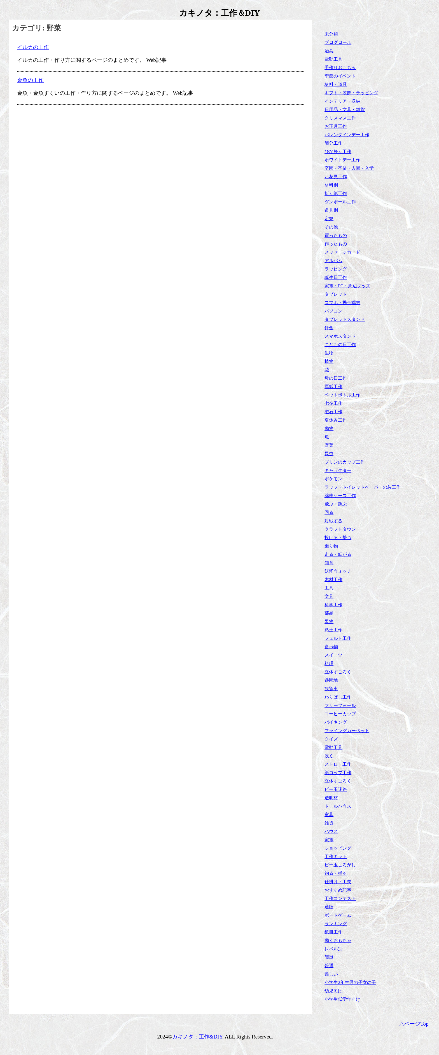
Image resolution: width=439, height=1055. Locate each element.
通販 (328, 906)
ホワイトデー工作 (342, 160)
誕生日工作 (335, 277)
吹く (328, 755)
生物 (328, 353)
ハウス (331, 831)
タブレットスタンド (344, 319)
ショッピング (337, 848)
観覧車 (331, 688)
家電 (328, 839)
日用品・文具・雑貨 (344, 109)
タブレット (335, 294)
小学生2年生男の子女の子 (350, 982)
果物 (328, 621)
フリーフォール (340, 705)
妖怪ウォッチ (337, 571)
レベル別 (333, 948)
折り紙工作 (335, 193)
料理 (328, 663)
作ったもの (335, 243)
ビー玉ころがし (340, 865)
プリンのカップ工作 (344, 462)
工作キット (335, 856)
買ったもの (335, 235)
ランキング (335, 923)
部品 (328, 613)
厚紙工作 (333, 386)
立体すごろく (337, 671)
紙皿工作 (333, 932)
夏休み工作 (335, 420)
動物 (328, 428)
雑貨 (328, 823)
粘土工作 (333, 630)
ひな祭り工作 (337, 151)
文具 (328, 596)
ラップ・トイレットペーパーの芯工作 (362, 487)
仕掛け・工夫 (337, 881)
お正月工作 (335, 126)
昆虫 (328, 453)
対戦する (333, 520)
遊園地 (331, 680)
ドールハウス (337, 806)
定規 (328, 218)
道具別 (331, 210)
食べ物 (331, 646)
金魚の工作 (30, 80)
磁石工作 (333, 411)
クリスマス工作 (340, 118)
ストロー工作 (337, 764)
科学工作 (333, 604)
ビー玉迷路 (335, 789)
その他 (331, 227)
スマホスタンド (340, 336)
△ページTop (414, 1024)
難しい (331, 974)
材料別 (331, 185)
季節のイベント (340, 76)
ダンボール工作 (340, 201)
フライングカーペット (346, 730)
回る (328, 512)
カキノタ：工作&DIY (197, 1037)
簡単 (328, 957)
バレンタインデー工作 (346, 134)
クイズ (331, 739)
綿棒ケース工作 (340, 495)
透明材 (331, 797)
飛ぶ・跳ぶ (335, 504)
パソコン (333, 311)
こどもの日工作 (340, 344)
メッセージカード (342, 252)
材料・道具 (335, 84)
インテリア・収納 (342, 101)
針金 (328, 327)
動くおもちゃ (337, 940)
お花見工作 (335, 176)
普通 (328, 965)
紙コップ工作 (337, 772)
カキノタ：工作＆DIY (219, 12)
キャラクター (337, 470)
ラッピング (335, 269)
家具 (328, 814)
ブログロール (337, 42)
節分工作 (333, 143)
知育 (328, 562)
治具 (328, 50)
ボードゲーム (337, 915)
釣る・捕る (335, 873)
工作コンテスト (340, 898)
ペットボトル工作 (342, 395)
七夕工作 (333, 403)
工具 (328, 588)
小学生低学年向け (342, 999)
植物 (328, 361)
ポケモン (333, 478)
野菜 (328, 445)
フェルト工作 (337, 638)
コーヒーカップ (340, 713)
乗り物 (331, 546)
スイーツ (333, 655)
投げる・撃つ (337, 537)
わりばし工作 (337, 697)
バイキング (335, 722)
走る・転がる (337, 554)
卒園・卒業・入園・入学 (349, 168)
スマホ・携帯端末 (342, 302)
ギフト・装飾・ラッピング (351, 92)
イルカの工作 (33, 47)
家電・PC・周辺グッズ (347, 285)
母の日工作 (335, 378)
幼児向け (333, 990)
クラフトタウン (340, 529)
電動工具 (333, 59)
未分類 (331, 34)
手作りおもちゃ (340, 67)
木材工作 (333, 579)
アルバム (333, 260)
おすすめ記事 (337, 890)
